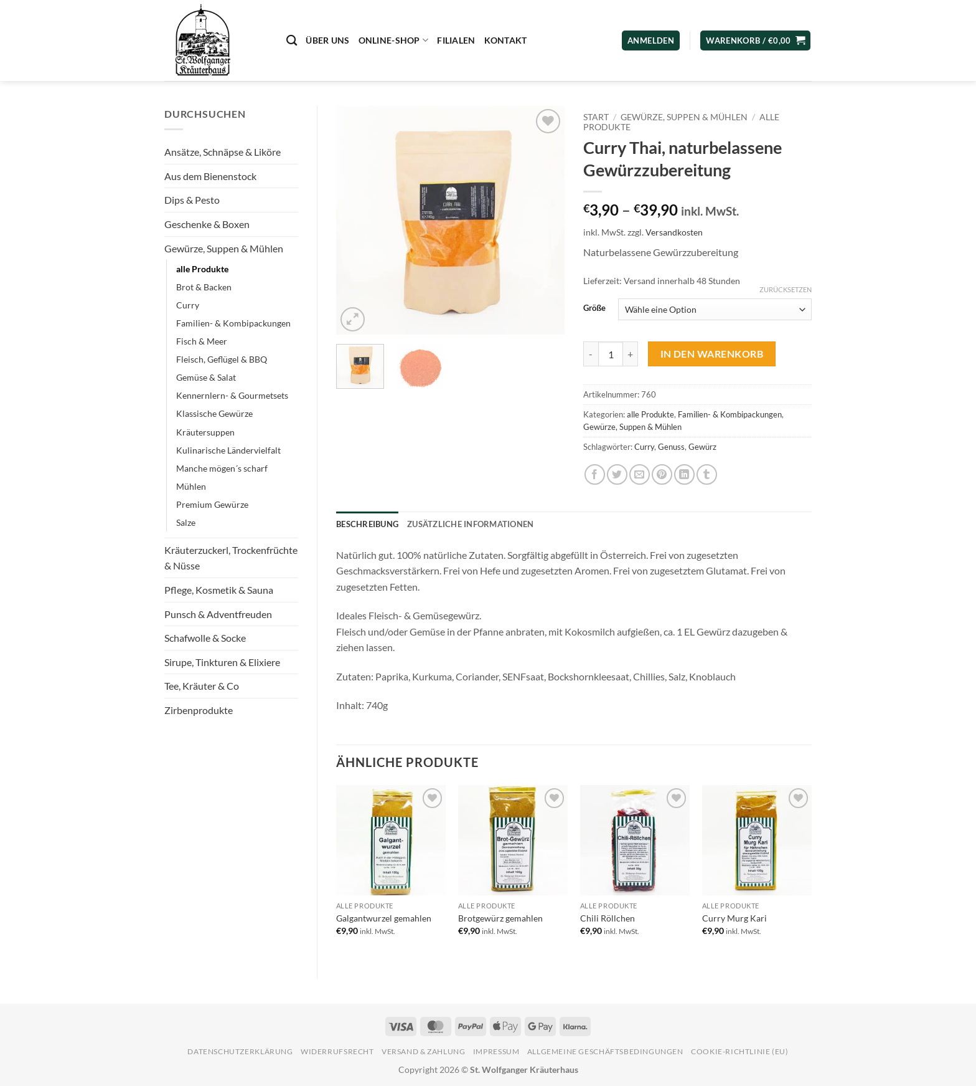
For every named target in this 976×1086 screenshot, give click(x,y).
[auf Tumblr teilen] (707, 474)
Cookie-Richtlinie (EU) (739, 1051)
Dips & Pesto (192, 200)
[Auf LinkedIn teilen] (684, 474)
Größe (594, 308)
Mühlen (191, 486)
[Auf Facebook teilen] (594, 474)
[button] (755, 41)
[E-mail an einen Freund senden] (639, 474)
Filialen (456, 40)
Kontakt (505, 40)
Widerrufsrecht (337, 1051)
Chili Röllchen (607, 918)
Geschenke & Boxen (207, 224)
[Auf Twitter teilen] (617, 474)
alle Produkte (202, 269)
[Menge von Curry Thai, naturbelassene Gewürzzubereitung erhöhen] (630, 353)
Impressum (496, 1051)
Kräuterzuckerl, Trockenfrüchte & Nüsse (231, 558)
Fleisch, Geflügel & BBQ (221, 359)
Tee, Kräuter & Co (201, 686)
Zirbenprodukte (198, 710)
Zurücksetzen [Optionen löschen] (785, 289)
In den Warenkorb (711, 354)
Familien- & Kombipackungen (233, 323)
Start (596, 117)
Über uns (327, 40)
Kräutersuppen (205, 432)
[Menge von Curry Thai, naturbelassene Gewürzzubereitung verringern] (590, 353)
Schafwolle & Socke (205, 638)
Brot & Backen (204, 287)
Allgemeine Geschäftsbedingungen (605, 1051)
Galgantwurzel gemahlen (383, 918)
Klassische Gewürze (214, 413)
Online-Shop (394, 40)
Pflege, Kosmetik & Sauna (218, 590)
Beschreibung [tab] (367, 524)
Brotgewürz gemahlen (500, 918)
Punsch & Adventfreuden (218, 614)
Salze (185, 522)
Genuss (671, 447)
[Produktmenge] (610, 353)
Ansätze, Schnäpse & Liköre (222, 152)
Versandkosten (674, 232)
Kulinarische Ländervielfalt (228, 450)
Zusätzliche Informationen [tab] (470, 524)
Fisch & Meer (201, 341)
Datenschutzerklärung (240, 1051)
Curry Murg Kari (734, 918)
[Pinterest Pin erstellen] (662, 474)
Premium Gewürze (212, 504)
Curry (187, 305)
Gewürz (702, 447)
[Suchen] (291, 41)
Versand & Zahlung (423, 1051)
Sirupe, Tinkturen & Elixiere (222, 662)
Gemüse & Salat (206, 377)
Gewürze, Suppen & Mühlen (223, 248)
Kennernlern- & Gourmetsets (232, 395)
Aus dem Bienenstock (210, 176)
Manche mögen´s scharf (222, 468)
